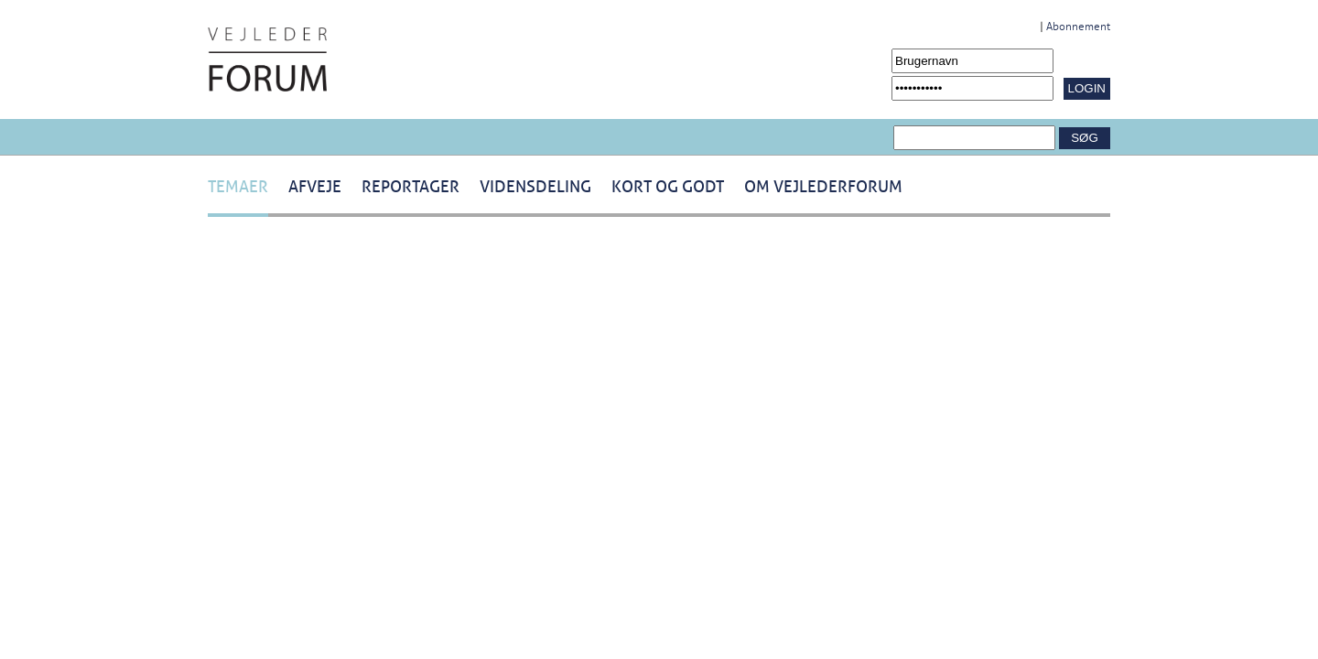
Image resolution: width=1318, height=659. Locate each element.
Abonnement (1078, 26)
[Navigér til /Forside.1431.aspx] (267, 59)
